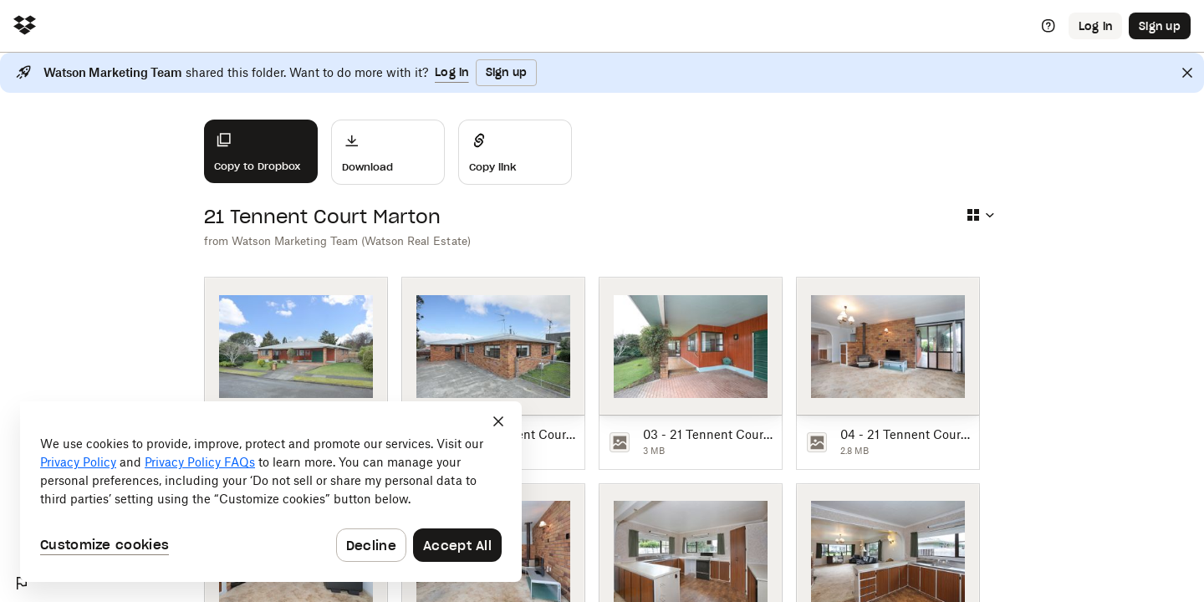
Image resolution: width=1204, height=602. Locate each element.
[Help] (1048, 26)
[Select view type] (980, 215)
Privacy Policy (78, 462)
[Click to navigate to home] (24, 26)
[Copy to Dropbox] (261, 151)
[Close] (1187, 72)
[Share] (515, 152)
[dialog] (271, 491)
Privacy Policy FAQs (200, 462)
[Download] (388, 152)
